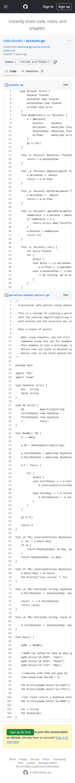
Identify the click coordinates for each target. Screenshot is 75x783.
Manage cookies (48, 763)
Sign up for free (20, 732)
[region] (37, 189)
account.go (35, 40)
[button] (55, 62)
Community (59, 759)
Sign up (64, 6)
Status (46, 759)
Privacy (23, 759)
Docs (21, 763)
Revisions (32, 71)
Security (34, 759)
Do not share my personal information (37, 766)
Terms (12, 759)
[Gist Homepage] (25, 6)
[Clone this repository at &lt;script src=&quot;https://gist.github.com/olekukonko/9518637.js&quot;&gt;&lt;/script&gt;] (35, 62)
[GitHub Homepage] (25, 772)
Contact (31, 763)
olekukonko (13, 40)
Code (11, 71)
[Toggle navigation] (5, 6)
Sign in (48, 6)
